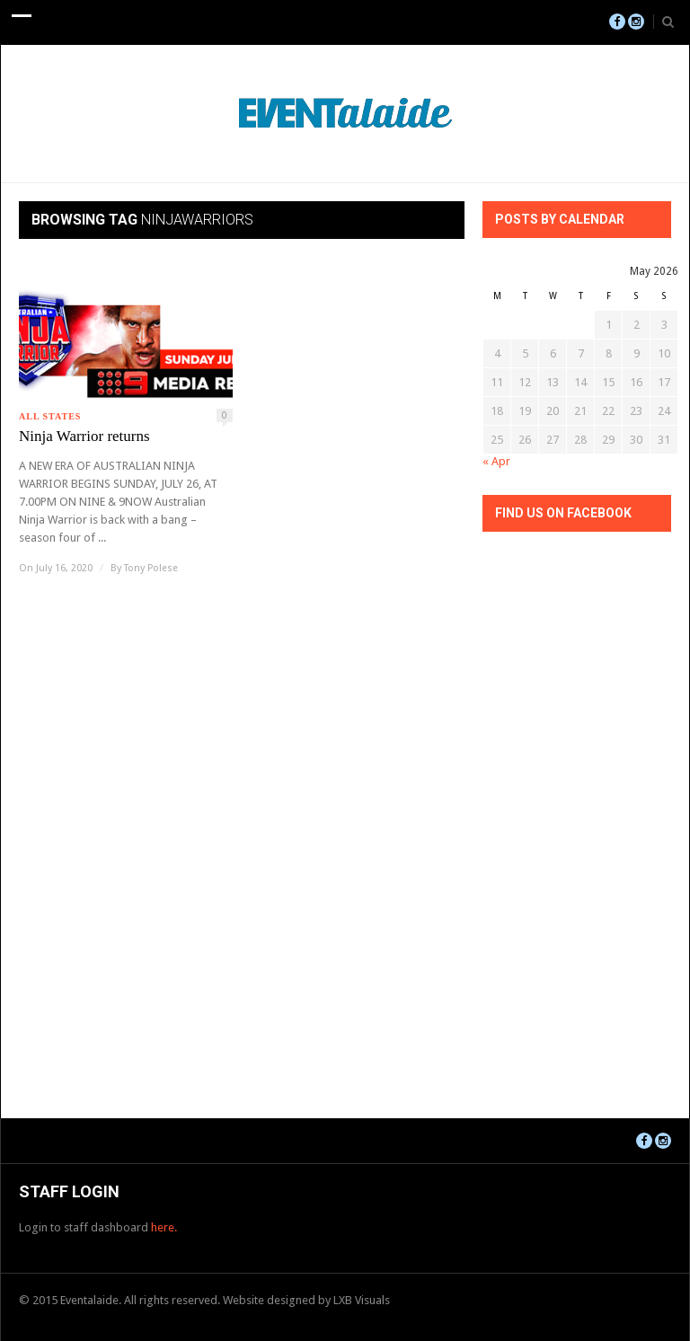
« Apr (496, 461)
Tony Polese (151, 568)
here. (164, 1227)
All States (50, 416)
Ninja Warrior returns (84, 436)
